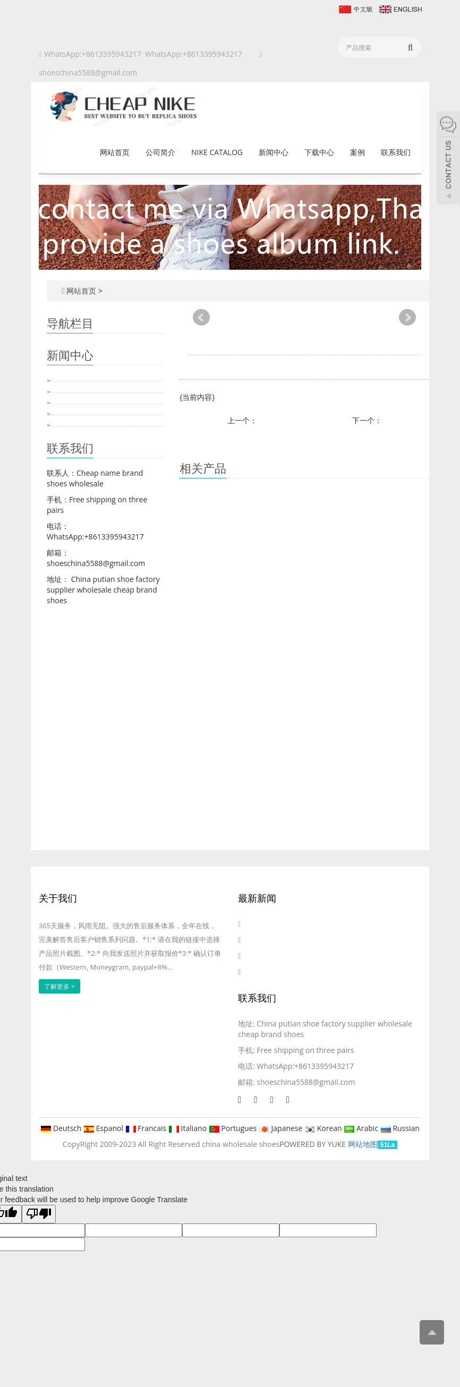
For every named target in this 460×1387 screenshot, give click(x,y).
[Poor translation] (39, 1214)
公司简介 (160, 152)
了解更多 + (59, 986)
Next (407, 317)
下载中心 (319, 152)
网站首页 (115, 152)
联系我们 (396, 152)
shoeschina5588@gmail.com (88, 72)
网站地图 (363, 1144)
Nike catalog (217, 152)
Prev (201, 317)
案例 (357, 152)
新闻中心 (273, 152)
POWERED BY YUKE (313, 1144)
